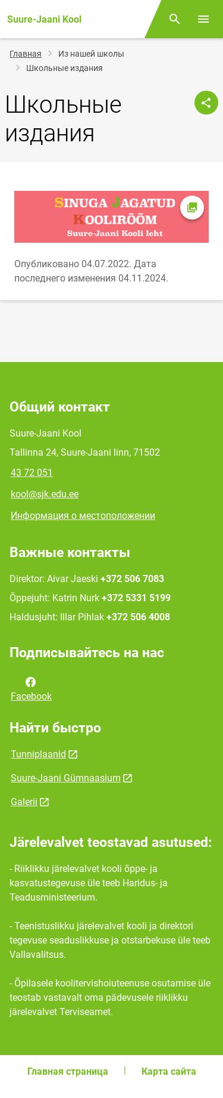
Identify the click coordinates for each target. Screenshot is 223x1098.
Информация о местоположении (83, 515)
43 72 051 (32, 472)
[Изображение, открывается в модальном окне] (111, 217)
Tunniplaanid (38, 754)
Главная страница (67, 1071)
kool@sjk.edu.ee (44, 494)
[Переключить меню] (203, 19)
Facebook (31, 688)
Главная (26, 53)
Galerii (24, 802)
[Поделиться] (206, 103)
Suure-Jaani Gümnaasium (66, 778)
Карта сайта (169, 1071)
